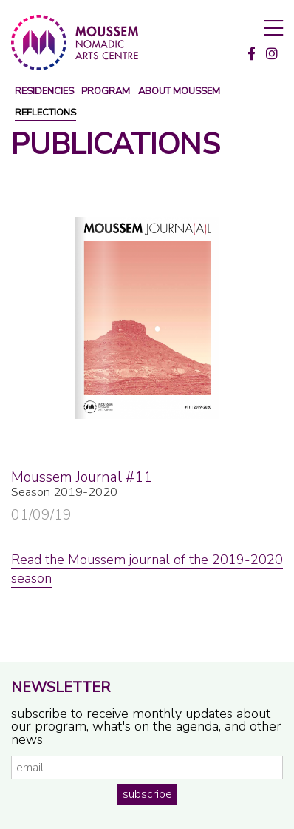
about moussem (179, 91)
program (105, 91)
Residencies (44, 91)
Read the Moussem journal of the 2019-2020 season (147, 569)
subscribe (147, 794)
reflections (45, 113)
